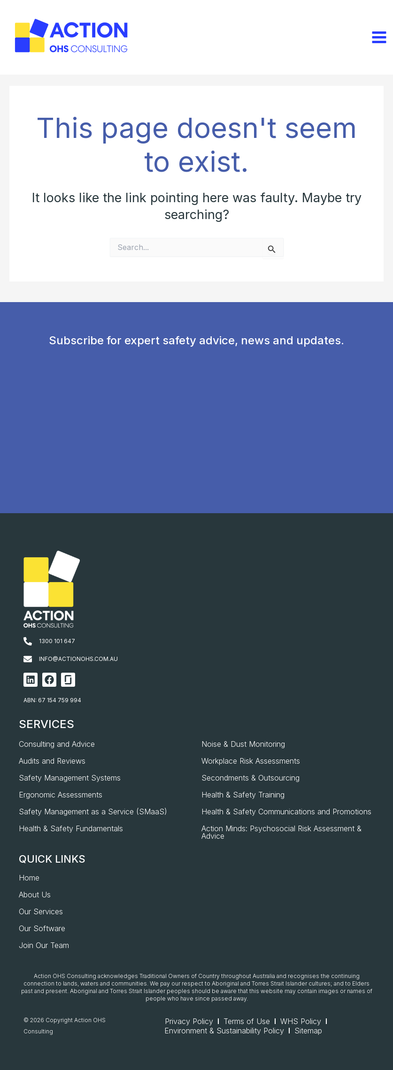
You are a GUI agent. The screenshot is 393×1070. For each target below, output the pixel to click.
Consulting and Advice (57, 744)
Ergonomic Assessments (60, 794)
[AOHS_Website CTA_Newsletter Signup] (195, 444)
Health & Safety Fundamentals (71, 828)
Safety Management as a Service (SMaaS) (93, 811)
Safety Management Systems (70, 777)
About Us (35, 894)
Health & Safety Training (243, 794)
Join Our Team (44, 945)
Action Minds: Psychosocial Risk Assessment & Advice (281, 832)
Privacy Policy (189, 1021)
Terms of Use (246, 1021)
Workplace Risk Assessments (250, 761)
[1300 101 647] (27, 641)
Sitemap (308, 1030)
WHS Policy (300, 1021)
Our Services (41, 911)
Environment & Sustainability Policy (224, 1030)
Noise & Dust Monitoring (243, 744)
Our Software (42, 928)
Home (29, 877)
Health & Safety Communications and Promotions (286, 811)
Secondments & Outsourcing (250, 777)
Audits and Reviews (52, 761)
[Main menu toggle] (379, 37)
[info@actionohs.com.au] (27, 659)
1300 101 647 (57, 641)
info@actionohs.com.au (78, 658)
